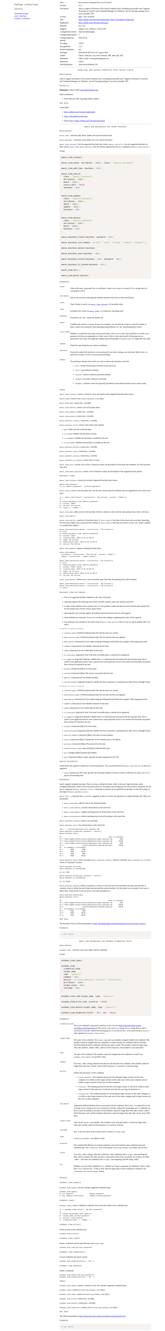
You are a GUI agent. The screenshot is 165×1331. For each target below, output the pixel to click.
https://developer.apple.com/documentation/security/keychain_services (119, 924)
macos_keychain (20, 16)
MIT (80, 17)
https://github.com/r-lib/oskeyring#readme (94, 20)
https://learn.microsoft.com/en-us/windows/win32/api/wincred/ (102, 1316)
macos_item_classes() (100, 304)
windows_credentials (22, 18)
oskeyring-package (21, 13)
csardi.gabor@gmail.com (89, 90)
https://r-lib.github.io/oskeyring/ (122, 20)
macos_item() (94, 311)
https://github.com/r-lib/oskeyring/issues (93, 23)
